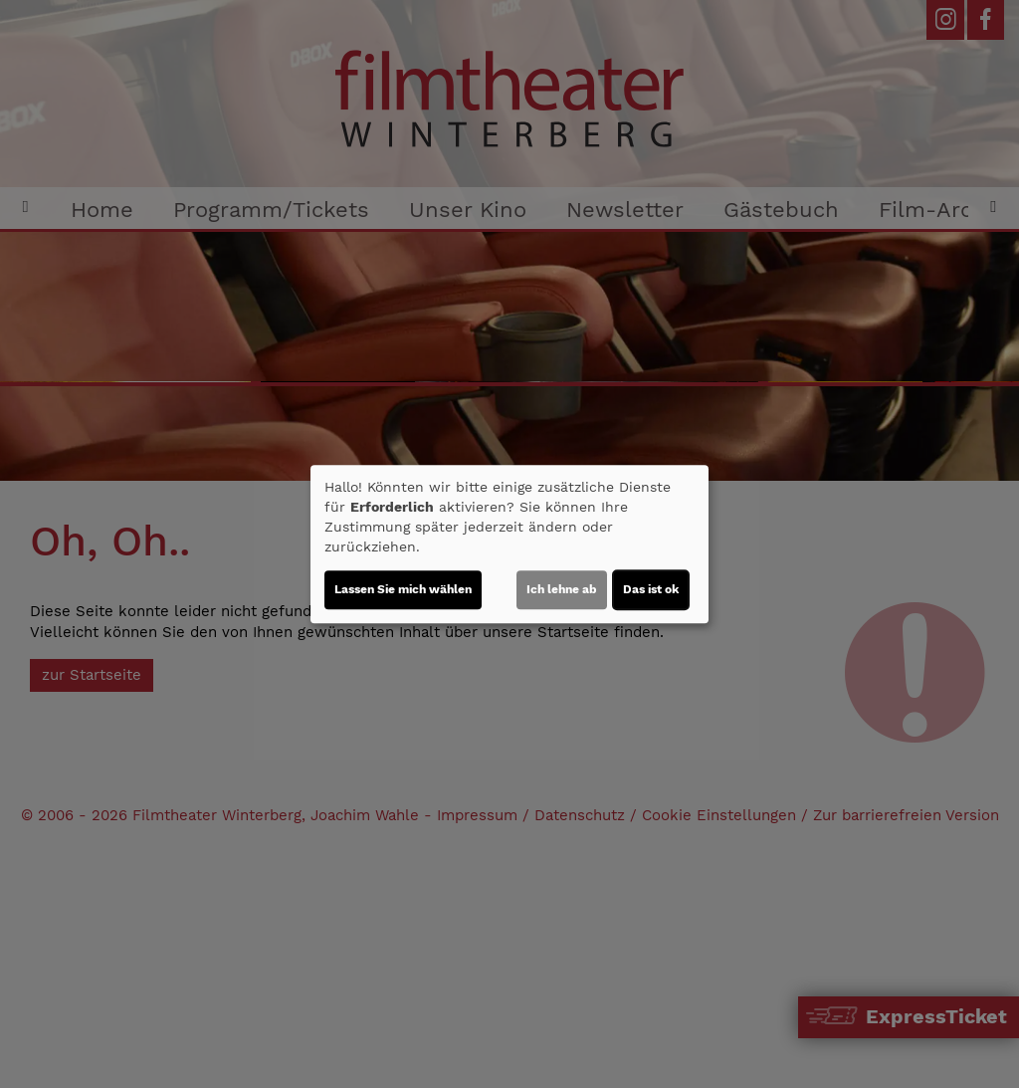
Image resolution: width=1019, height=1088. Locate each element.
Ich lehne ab (561, 589)
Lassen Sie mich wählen (403, 589)
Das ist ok (651, 589)
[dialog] (509, 544)
